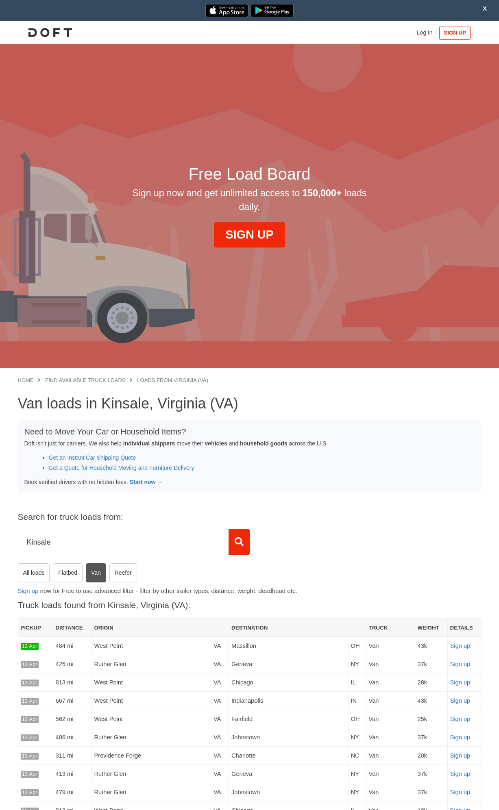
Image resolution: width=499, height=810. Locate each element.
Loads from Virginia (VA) (172, 380)
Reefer (123, 572)
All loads (34, 572)
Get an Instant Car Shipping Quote (92, 457)
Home (26, 380)
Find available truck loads (85, 380)
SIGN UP (455, 33)
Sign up (28, 590)
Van (96, 572)
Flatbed (67, 572)
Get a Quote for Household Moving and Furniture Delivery (121, 468)
